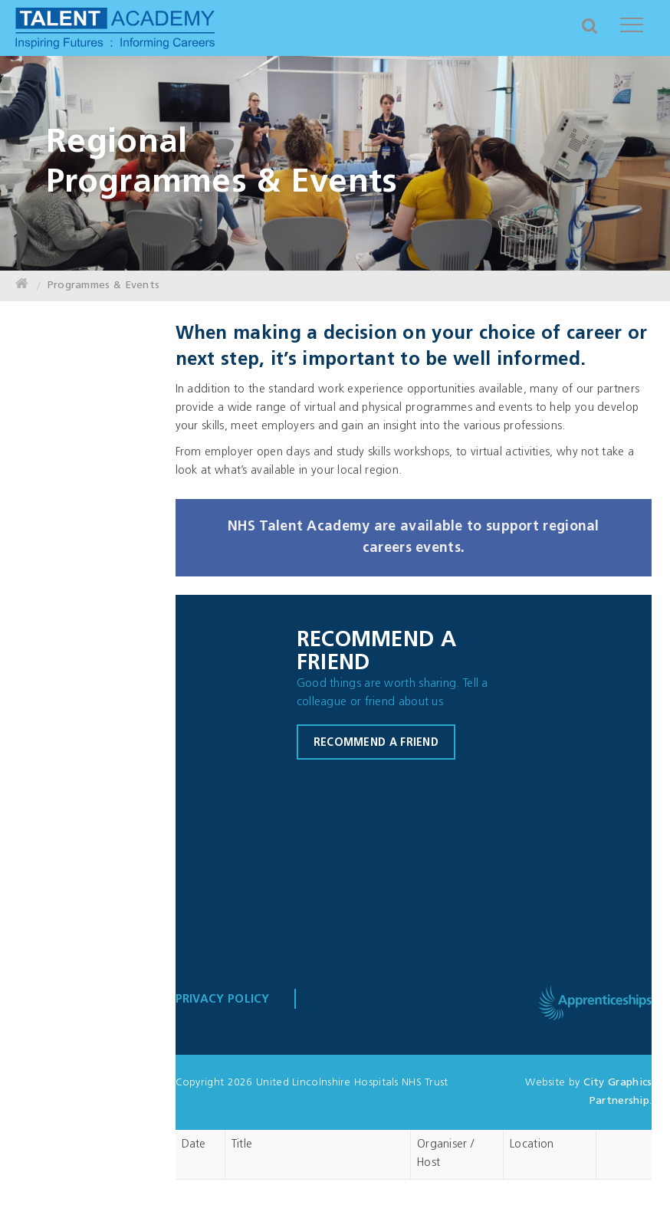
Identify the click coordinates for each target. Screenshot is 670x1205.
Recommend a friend (376, 743)
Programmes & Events (104, 285)
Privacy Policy (223, 1000)
